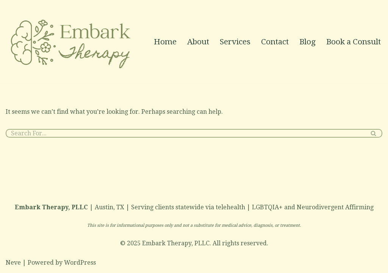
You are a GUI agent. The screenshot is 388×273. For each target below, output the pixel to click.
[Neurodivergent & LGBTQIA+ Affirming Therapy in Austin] (72, 42)
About (198, 41)
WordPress (80, 262)
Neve (13, 262)
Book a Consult (353, 41)
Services (235, 41)
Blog (307, 41)
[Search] (185, 133)
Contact (275, 41)
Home (165, 41)
